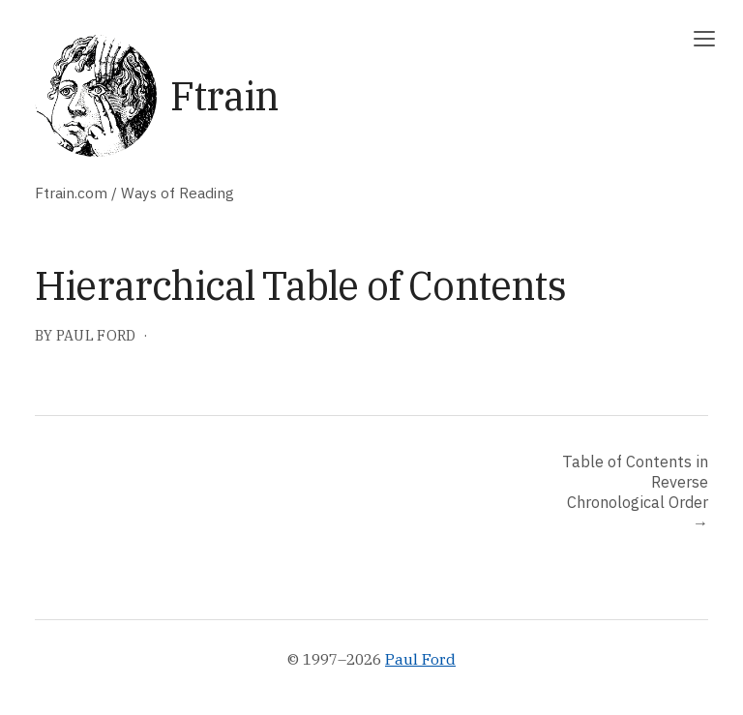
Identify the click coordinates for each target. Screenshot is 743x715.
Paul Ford (420, 659)
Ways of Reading (177, 192)
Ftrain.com (71, 192)
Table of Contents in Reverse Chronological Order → (635, 491)
